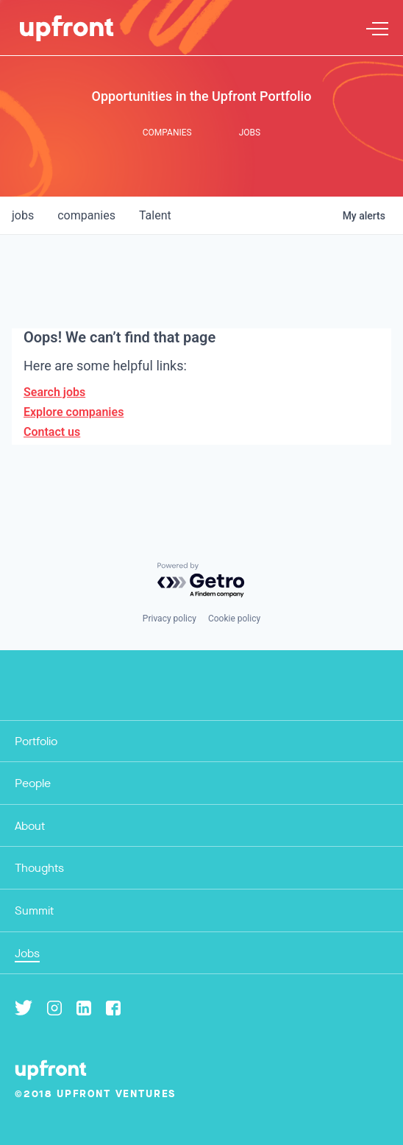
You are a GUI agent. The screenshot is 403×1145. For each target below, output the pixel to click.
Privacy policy (169, 618)
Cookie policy (234, 618)
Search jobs (54, 392)
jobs (23, 215)
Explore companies (74, 412)
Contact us (52, 432)
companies (86, 215)
